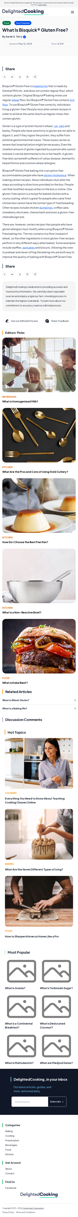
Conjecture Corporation (33, 1208)
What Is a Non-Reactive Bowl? (21, 612)
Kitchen (7, 467)
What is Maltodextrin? (19, 1062)
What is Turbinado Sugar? (56, 988)
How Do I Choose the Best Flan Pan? (25, 542)
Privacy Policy (8, 1212)
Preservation (12, 1140)
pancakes (28, 247)
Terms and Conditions (25, 1212)
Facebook (10, 1187)
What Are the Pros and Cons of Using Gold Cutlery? (35, 471)
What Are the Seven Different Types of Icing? (34, 869)
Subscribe (57, 1101)
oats (61, 126)
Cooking (11, 792)
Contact (9, 1173)
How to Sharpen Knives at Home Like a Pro (32, 936)
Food (6, 678)
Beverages (9, 396)
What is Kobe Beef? (15, 682)
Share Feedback (57, 321)
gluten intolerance (55, 175)
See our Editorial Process (21, 321)
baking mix (41, 86)
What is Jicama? (15, 988)
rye (56, 126)
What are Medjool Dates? (56, 1062)
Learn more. (42, 5)
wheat (15, 100)
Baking (9, 863)
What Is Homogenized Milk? (20, 401)
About (8, 1168)
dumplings (46, 207)
